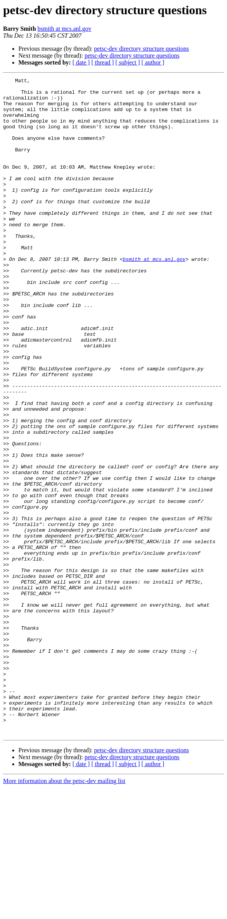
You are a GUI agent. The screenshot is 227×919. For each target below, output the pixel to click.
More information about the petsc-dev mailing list (64, 912)
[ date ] (81, 62)
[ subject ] (127, 62)
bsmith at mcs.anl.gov (64, 28)
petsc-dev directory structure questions (141, 48)
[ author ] (152, 62)
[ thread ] (102, 62)
